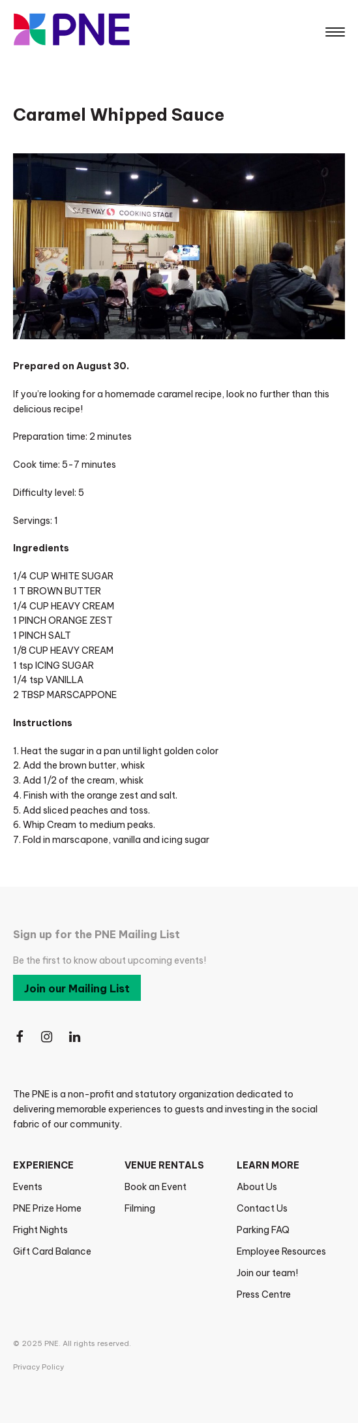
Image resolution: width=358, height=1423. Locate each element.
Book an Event (155, 1187)
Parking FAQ (263, 1230)
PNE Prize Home (47, 1208)
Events (27, 1187)
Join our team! (267, 1273)
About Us (257, 1187)
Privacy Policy (38, 1366)
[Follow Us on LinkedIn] (75, 1037)
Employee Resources (281, 1251)
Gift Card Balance (52, 1251)
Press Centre (264, 1294)
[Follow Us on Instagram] (47, 1037)
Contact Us (262, 1208)
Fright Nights (40, 1230)
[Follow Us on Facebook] (19, 1037)
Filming (140, 1208)
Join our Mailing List (77, 988)
